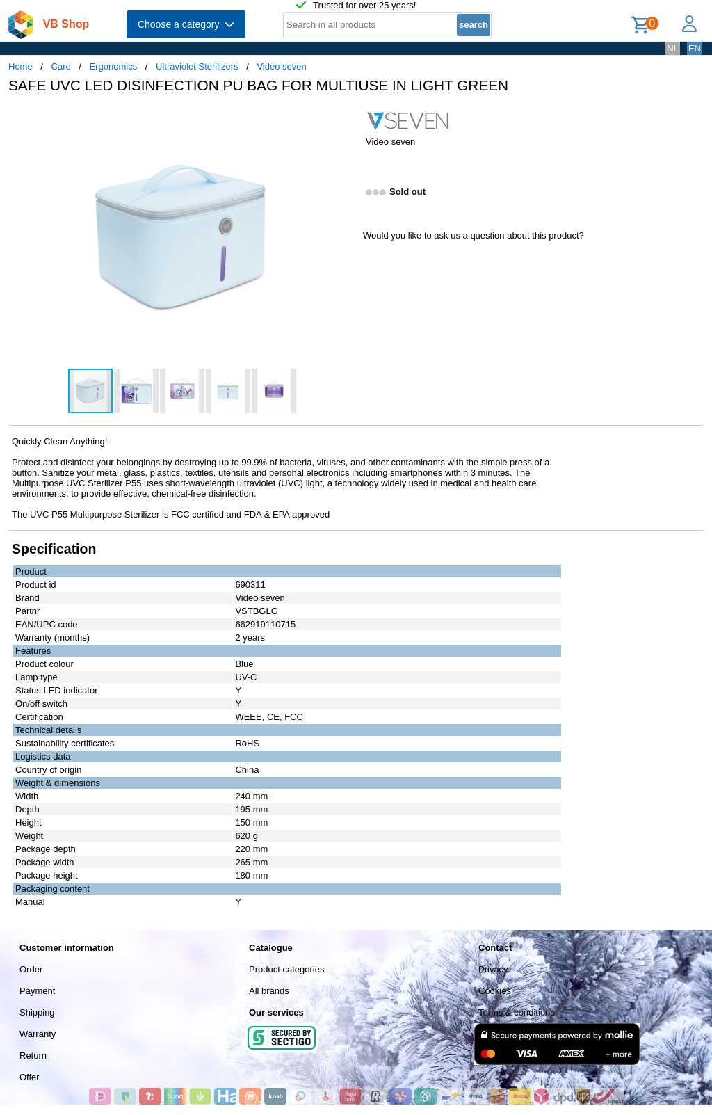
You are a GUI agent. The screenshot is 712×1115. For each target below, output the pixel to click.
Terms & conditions (516, 1012)
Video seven (281, 66)
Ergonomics (114, 66)
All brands (269, 991)
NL (673, 48)
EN (694, 48)
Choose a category (186, 24)
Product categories (286, 969)
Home (20, 66)
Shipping (37, 1012)
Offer (29, 1077)
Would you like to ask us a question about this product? (473, 235)
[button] (343, 119)
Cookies (494, 991)
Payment (37, 991)
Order (30, 969)
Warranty (37, 1034)
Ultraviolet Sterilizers (197, 66)
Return (33, 1055)
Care (61, 66)
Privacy (493, 969)
